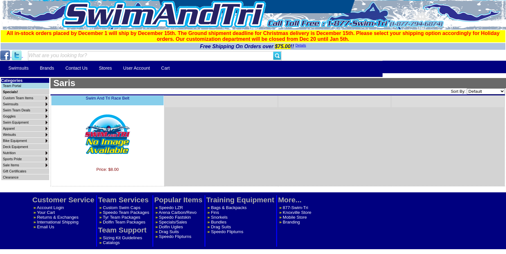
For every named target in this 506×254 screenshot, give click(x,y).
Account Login (50, 207)
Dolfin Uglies (171, 226)
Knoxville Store (297, 212)
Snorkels (219, 217)
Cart (165, 68)
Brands (47, 68)
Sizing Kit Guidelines (122, 237)
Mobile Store (295, 217)
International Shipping (57, 222)
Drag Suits (169, 231)
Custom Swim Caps (121, 207)
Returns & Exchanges (57, 217)
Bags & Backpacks (229, 207)
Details (300, 45)
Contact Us (76, 68)
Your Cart (46, 212)
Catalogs (111, 242)
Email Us (45, 226)
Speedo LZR (171, 207)
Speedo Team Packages (126, 212)
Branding (291, 222)
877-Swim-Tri (295, 207)
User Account (136, 68)
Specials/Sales (173, 222)
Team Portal (12, 86)
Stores (105, 68)
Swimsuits (18, 68)
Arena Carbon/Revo (178, 212)
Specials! (10, 92)
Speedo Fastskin (175, 217)
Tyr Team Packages (121, 217)
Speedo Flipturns (175, 236)
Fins (215, 212)
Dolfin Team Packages (124, 222)
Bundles (218, 222)
